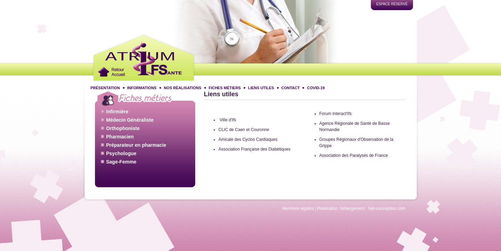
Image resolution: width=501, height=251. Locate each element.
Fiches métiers (225, 88)
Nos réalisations (182, 88)
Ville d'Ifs (228, 119)
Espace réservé (391, 4)
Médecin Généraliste (129, 119)
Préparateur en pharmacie (136, 144)
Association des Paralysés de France (353, 155)
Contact (290, 88)
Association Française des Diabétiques (254, 149)
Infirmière (117, 111)
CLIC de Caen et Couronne (243, 129)
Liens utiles (261, 88)
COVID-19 (316, 88)
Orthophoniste (123, 128)
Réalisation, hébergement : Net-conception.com (361, 208)
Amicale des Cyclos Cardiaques (247, 139)
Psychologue (121, 153)
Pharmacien (120, 136)
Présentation (105, 88)
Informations (142, 88)
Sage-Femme (121, 161)
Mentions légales (298, 208)
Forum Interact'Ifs (335, 113)
